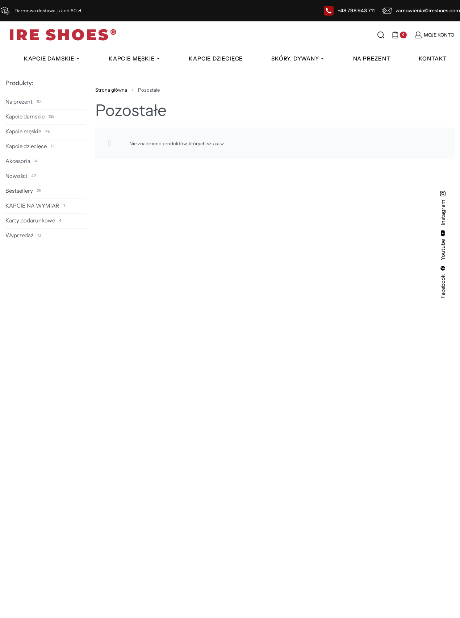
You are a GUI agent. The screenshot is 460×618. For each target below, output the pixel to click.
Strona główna (111, 90)
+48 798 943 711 (356, 10)
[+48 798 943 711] (329, 11)
